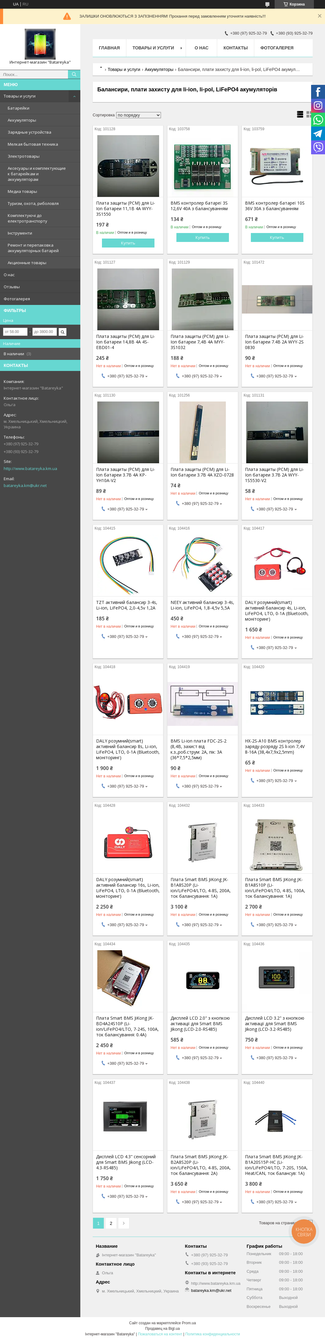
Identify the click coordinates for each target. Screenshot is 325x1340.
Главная (109, 47)
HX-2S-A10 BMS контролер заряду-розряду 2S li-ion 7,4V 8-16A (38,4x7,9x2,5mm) (275, 746)
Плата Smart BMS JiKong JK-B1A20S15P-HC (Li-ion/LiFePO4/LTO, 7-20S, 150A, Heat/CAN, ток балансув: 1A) (276, 1165)
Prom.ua (189, 1323)
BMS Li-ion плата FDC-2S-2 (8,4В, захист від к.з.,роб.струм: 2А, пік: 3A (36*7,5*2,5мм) (198, 749)
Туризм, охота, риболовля (33, 203)
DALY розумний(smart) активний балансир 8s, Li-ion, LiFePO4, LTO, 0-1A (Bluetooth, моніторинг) (128, 749)
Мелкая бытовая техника (33, 144)
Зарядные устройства (29, 132)
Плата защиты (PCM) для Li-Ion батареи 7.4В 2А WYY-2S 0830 (274, 342)
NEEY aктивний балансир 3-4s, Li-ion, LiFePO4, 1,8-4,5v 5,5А (202, 605)
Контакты (235, 47)
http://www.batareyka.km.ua (30, 468)
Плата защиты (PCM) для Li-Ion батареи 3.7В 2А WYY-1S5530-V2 (274, 475)
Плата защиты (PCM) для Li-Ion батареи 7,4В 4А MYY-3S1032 (200, 342)
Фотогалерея (17, 299)
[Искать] (74, 74)
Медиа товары (22, 191)
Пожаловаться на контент (160, 1334)
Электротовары (24, 156)
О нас (9, 274)
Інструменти (20, 233)
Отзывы (12, 286)
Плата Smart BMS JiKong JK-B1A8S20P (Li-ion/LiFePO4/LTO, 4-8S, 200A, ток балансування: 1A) (201, 888)
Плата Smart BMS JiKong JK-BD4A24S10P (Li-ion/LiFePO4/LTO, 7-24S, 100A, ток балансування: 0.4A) (127, 1026)
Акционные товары (27, 262)
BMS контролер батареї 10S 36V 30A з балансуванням (275, 205)
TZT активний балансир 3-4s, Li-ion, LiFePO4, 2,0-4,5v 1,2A (126, 605)
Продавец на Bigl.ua (162, 1328)
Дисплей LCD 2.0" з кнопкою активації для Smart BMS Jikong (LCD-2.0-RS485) (200, 1023)
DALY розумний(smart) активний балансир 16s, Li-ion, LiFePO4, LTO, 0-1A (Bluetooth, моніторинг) (128, 888)
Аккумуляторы (22, 120)
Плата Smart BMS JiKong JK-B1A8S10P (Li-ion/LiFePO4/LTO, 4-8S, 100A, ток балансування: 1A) (275, 888)
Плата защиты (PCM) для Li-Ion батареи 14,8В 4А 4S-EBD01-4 (125, 342)
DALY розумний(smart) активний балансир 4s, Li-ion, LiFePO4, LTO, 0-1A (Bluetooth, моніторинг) (277, 611)
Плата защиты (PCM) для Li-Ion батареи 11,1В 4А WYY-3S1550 (125, 208)
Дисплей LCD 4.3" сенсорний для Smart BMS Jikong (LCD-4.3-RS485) (126, 1162)
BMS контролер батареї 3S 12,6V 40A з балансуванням (199, 205)
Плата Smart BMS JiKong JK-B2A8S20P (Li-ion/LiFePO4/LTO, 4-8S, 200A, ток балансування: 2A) (201, 1165)
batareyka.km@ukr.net (25, 485)
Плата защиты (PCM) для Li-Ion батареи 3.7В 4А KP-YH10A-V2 (125, 475)
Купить (128, 243)
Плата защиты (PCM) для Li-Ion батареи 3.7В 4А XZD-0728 (202, 472)
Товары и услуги (20, 96)
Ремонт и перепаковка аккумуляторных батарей (33, 247)
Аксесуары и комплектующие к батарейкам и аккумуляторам (37, 173)
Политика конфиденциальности (212, 1334)
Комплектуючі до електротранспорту (27, 218)
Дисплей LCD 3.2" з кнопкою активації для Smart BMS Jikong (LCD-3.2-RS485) (274, 1023)
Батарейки (18, 108)
